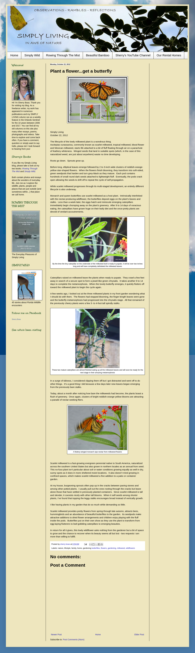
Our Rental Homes (169, 55)
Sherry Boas (16, 319)
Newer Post (56, 634)
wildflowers (130, 548)
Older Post (139, 634)
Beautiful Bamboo (97, 55)
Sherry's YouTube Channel (133, 55)
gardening (112, 548)
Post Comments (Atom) (73, 639)
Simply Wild (32, 55)
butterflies (96, 548)
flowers (104, 548)
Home (14, 55)
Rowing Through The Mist (63, 55)
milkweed (121, 548)
